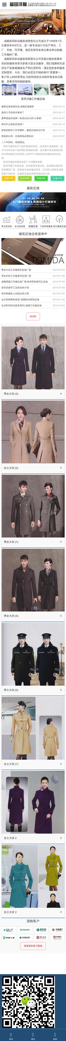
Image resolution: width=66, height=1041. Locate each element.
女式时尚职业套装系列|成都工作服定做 (21, 305)
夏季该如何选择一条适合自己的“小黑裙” (21, 118)
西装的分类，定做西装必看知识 (17, 136)
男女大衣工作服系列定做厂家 (16, 269)
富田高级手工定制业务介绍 (15, 287)
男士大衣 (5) (11, 690)
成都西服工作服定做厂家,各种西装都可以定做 (24, 281)
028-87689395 (28, 1015)
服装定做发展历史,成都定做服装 (17, 106)
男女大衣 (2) (11, 393)
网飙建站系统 (8, 1022)
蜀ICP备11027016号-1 (35, 1022)
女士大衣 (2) (11, 467)
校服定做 (33, 221)
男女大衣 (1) (11, 541)
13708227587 (41, 1011)
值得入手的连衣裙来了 (12, 112)
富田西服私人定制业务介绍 (15, 293)
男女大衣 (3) (11, 615)
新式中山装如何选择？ (12, 124)
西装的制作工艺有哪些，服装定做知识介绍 (23, 130)
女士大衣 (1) (11, 764)
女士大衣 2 (10, 838)
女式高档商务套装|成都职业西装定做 (20, 299)
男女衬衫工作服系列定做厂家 (16, 275)
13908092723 (27, 1011)
